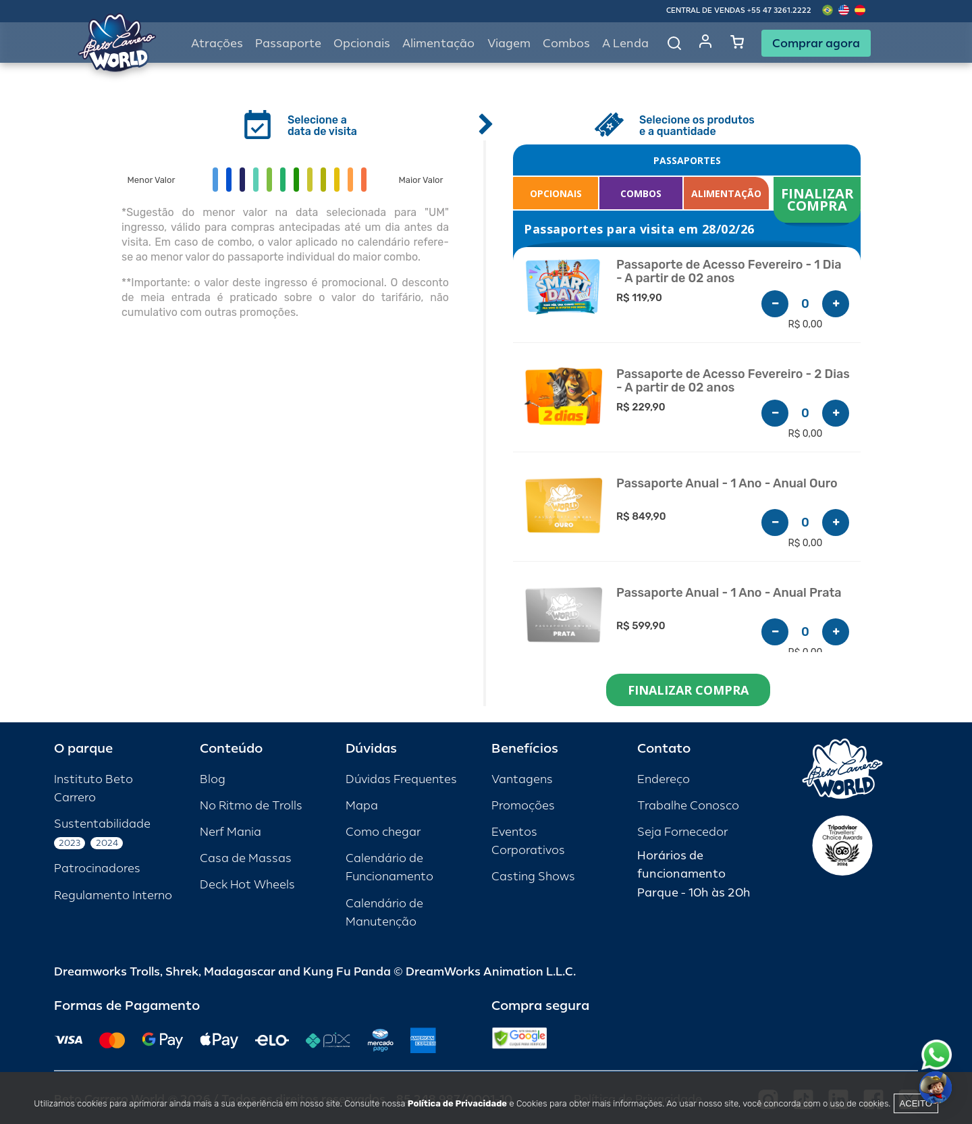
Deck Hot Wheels (247, 884)
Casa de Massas (246, 858)
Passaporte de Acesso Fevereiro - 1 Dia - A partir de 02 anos (728, 272)
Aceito (916, 1103)
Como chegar (383, 832)
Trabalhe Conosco (688, 805)
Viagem (509, 43)
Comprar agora (816, 43)
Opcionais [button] (361, 43)
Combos (566, 43)
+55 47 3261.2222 (779, 10)
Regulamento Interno (113, 895)
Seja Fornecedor (682, 832)
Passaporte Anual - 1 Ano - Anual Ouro (727, 484)
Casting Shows (533, 876)
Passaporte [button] (288, 43)
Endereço (663, 779)
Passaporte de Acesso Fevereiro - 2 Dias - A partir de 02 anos (733, 381)
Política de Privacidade (457, 1103)
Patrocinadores (97, 868)
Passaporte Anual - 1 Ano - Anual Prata (728, 593)
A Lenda (625, 43)
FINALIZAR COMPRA (819, 199)
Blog (212, 779)
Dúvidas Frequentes (401, 779)
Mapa (362, 805)
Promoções (523, 805)
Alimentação (438, 43)
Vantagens (522, 779)
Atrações (217, 43)
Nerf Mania (230, 832)
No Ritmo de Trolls (251, 805)
